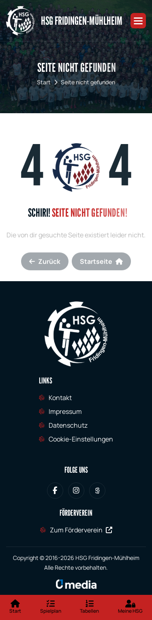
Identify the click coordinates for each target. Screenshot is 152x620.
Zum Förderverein (81, 529)
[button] (138, 20)
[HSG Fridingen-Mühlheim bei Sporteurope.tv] (97, 490)
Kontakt (60, 397)
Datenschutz (68, 425)
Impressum (65, 411)
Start (44, 85)
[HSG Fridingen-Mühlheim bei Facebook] (55, 490)
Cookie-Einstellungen (81, 439)
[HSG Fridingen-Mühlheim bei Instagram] (76, 490)
